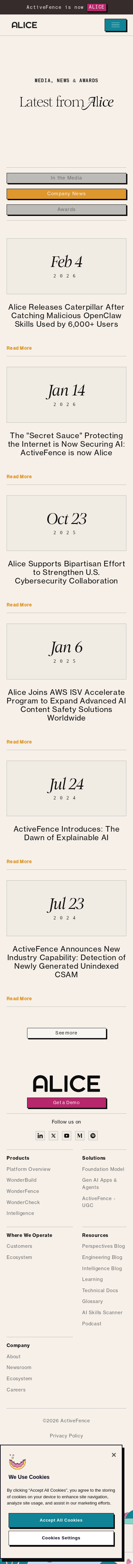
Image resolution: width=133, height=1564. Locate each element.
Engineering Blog (102, 1257)
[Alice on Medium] (79, 1135)
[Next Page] (66, 1033)
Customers (19, 1246)
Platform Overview (29, 1169)
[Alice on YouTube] (66, 1135)
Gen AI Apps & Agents (99, 1184)
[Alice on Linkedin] (40, 1135)
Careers (16, 1390)
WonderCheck (23, 1202)
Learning (92, 1279)
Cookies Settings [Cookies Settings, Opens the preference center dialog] (61, 1541)
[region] (61, 1506)
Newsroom (19, 1367)
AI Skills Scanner (102, 1313)
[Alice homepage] (23, 25)
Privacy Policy (66, 1436)
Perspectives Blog (103, 1246)
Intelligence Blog (102, 1269)
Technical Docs (100, 1291)
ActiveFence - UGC (98, 1202)
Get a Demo (66, 1103)
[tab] (66, 178)
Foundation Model (103, 1169)
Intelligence (20, 1213)
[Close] (114, 1459)
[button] (115, 25)
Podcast (92, 1324)
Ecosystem (19, 1257)
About (14, 1357)
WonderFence (23, 1191)
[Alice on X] (53, 1135)
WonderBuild (22, 1180)
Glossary (92, 1301)
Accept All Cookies (61, 1524)
